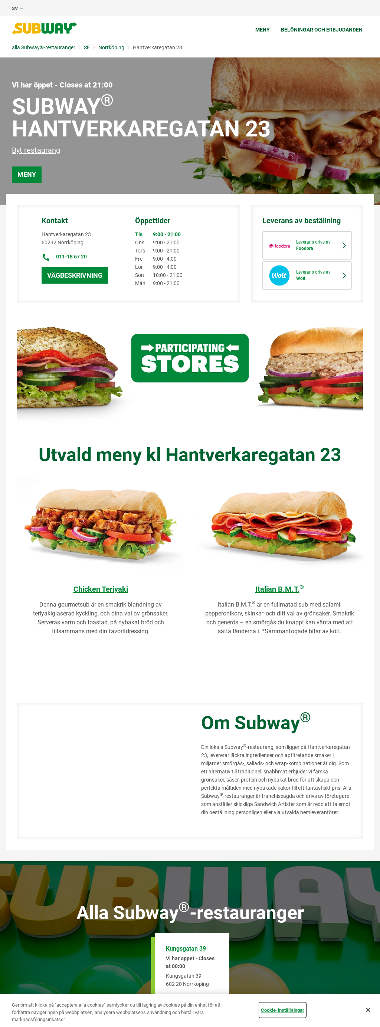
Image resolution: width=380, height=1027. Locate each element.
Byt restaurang (36, 150)
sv (15, 8)
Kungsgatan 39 (186, 948)
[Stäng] (368, 1010)
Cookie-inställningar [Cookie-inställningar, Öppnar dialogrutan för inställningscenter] (283, 1010)
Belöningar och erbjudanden (322, 30)
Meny (262, 30)
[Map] (100, 771)
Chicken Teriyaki (100, 589)
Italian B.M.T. (279, 589)
